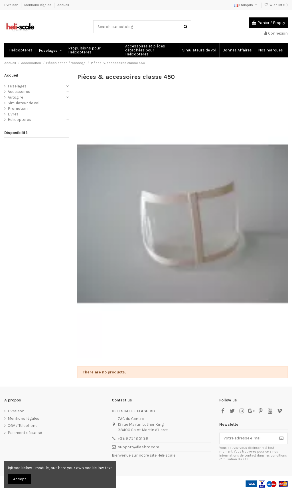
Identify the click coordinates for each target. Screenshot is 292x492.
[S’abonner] (281, 438)
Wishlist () (276, 5)
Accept (19, 479)
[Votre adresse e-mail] (247, 438)
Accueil (63, 5)
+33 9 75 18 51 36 (133, 438)
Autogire (15, 97)
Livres (13, 114)
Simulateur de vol (23, 103)
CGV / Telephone (22, 425)
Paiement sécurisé (25, 432)
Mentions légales (38, 5)
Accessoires (19, 91)
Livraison (11, 5)
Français (246, 5)
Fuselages (17, 86)
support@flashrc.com (138, 447)
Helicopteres (19, 119)
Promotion (18, 108)
